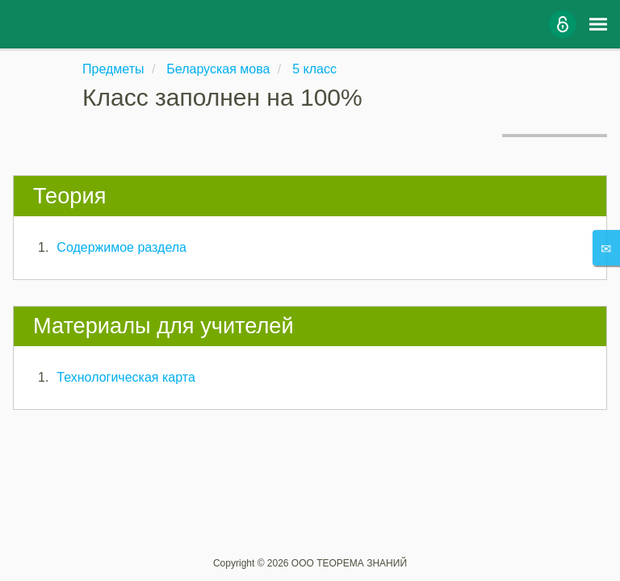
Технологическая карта (126, 377)
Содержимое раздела (121, 247)
